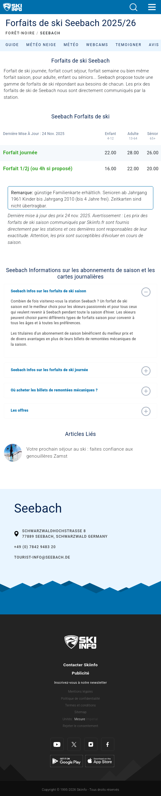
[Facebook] (107, 744)
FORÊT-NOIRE (20, 33)
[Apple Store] (99, 760)
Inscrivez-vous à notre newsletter (80, 683)
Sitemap (80, 712)
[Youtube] (57, 744)
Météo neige (41, 45)
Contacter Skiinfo (80, 664)
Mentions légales (80, 691)
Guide (12, 45)
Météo (71, 45)
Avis (154, 45)
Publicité (80, 673)
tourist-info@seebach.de (42, 557)
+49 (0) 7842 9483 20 (35, 547)
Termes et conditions (80, 705)
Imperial (92, 719)
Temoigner (128, 45)
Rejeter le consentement (80, 726)
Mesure (79, 719)
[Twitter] (73, 744)
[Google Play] (66, 760)
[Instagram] (90, 744)
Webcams (97, 45)
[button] (133, 7)
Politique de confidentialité (80, 698)
